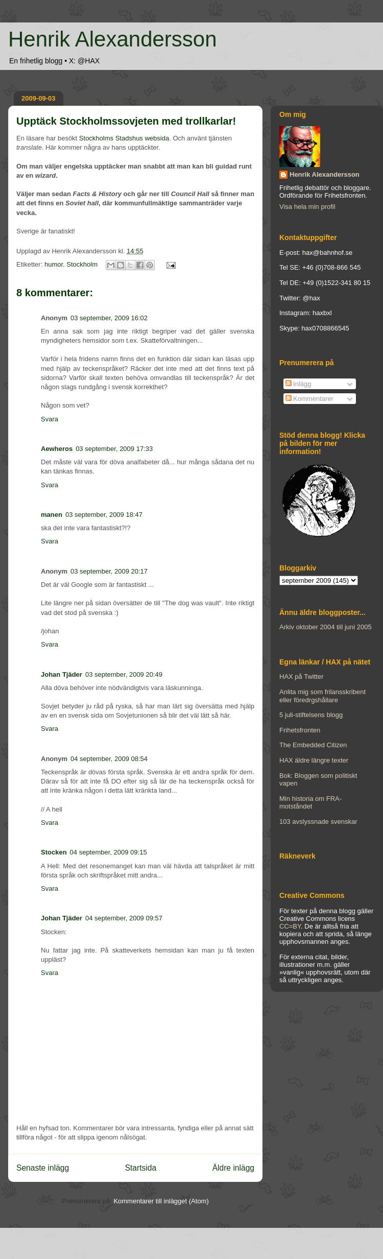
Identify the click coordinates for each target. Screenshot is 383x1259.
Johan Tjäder (61, 674)
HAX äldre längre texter (313, 760)
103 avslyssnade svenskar (318, 821)
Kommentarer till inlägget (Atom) (160, 1201)
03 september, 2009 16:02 (109, 318)
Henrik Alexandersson (112, 39)
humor (53, 264)
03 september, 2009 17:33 (114, 449)
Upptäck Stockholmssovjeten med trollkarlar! (126, 121)
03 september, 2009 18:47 (103, 514)
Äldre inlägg (233, 1167)
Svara (49, 419)
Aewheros (57, 449)
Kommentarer (309, 398)
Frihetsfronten (299, 730)
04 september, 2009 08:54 (109, 759)
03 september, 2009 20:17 (109, 571)
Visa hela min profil (307, 206)
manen (51, 514)
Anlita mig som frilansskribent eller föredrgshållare (322, 696)
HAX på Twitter (301, 676)
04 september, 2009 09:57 (123, 918)
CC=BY (290, 926)
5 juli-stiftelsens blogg (311, 715)
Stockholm (82, 264)
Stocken (54, 852)
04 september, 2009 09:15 (108, 852)
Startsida (141, 1167)
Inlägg (298, 384)
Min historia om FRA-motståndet (310, 803)
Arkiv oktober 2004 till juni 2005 (325, 627)
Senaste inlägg (42, 1167)
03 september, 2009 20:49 (123, 674)
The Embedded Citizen (313, 745)
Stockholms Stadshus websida (124, 138)
